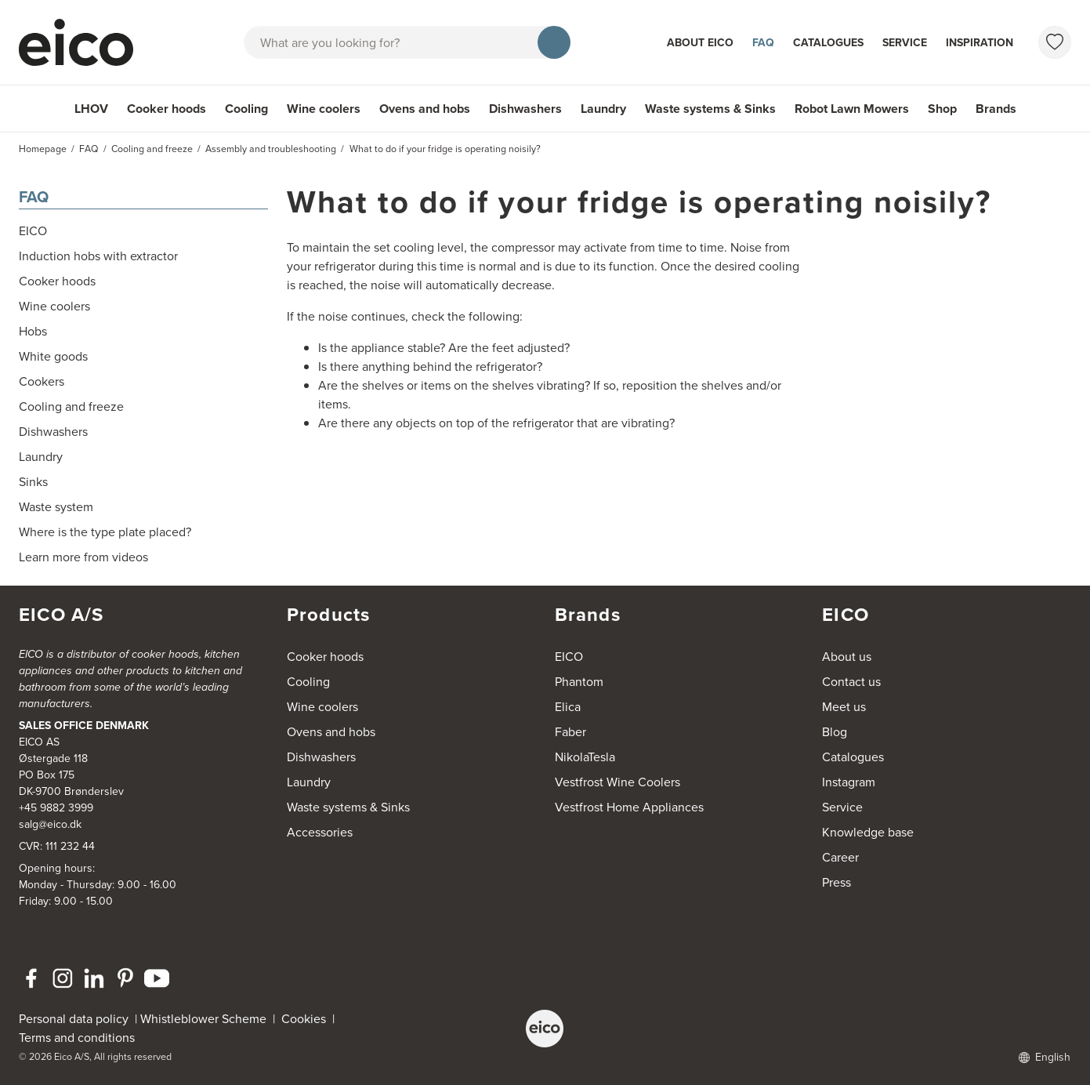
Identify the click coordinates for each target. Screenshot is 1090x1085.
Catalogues (828, 42)
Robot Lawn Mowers (852, 109)
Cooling (246, 109)
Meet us (844, 707)
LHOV (91, 109)
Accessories (320, 832)
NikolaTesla (585, 757)
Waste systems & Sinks (710, 109)
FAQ (763, 42)
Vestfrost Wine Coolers (617, 782)
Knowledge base (868, 832)
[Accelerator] (83, 42)
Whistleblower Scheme (203, 1019)
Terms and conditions (77, 1038)
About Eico (700, 42)
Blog (834, 732)
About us (846, 657)
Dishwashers (525, 109)
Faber (570, 732)
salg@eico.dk (50, 824)
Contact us (851, 682)
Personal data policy (74, 1019)
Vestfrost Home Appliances (629, 807)
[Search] (554, 42)
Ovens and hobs (424, 109)
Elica (568, 707)
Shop (942, 109)
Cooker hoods (166, 109)
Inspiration (979, 42)
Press (836, 882)
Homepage (43, 149)
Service (904, 42)
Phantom (579, 682)
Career (840, 857)
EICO (569, 657)
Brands (996, 109)
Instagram (848, 782)
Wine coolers (323, 109)
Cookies (306, 1019)
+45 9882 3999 (56, 808)
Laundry (603, 109)
